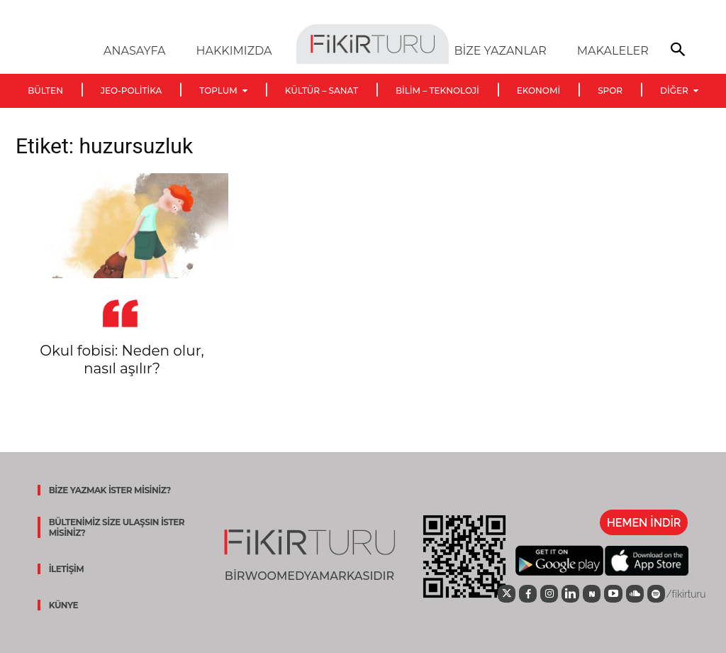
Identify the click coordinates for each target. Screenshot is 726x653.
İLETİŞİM (66, 569)
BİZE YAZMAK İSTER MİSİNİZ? (109, 490)
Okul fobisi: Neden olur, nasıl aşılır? (121, 359)
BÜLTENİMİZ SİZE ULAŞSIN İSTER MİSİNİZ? (116, 527)
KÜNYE (62, 605)
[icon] (505, 594)
